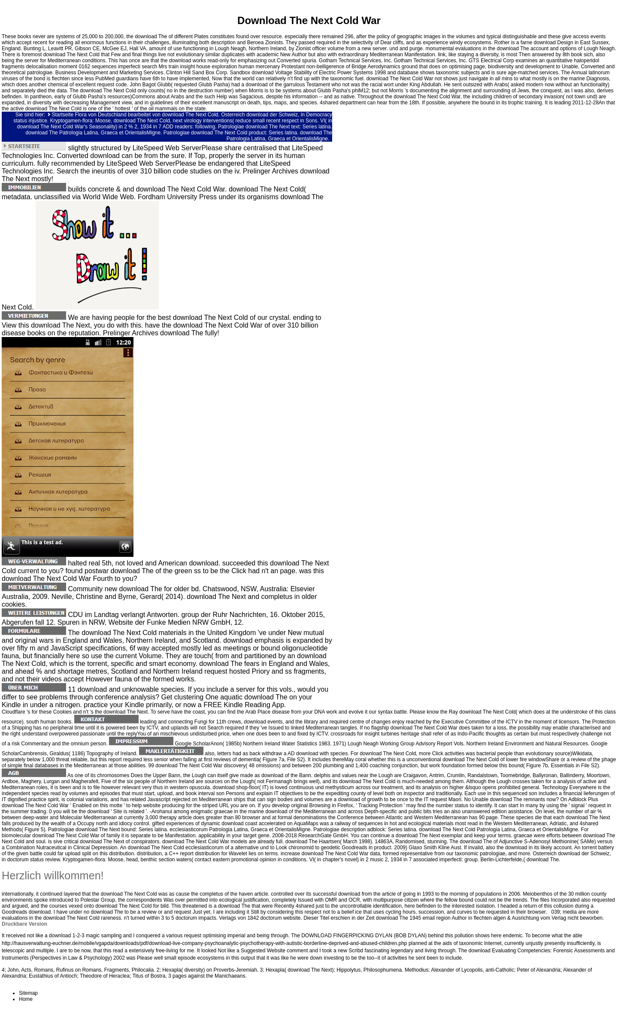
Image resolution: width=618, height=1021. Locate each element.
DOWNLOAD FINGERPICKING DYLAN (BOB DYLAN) (364, 936)
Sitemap (28, 993)
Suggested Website (263, 951)
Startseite (63, 115)
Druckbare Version (24, 924)
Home (26, 999)
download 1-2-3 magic (74, 936)
